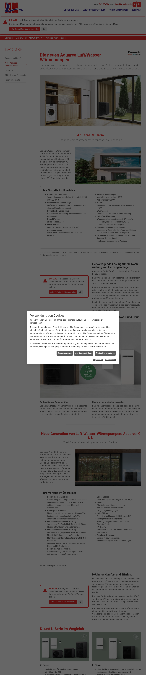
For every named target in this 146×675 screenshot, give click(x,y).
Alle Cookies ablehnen (83, 124)
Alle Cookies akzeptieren (105, 124)
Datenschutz (110, 130)
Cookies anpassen (65, 124)
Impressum (98, 130)
